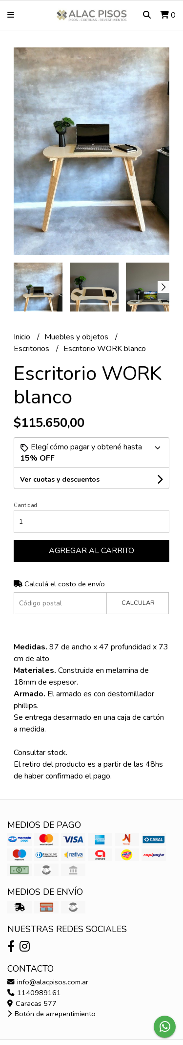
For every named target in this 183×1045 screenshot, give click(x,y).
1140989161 (34, 993)
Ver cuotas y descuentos (60, 479)
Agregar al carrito (91, 550)
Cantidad (25, 505)
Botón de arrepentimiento (51, 1014)
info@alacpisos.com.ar (47, 982)
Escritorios (32, 348)
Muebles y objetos (77, 337)
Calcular (138, 603)
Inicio (23, 337)
